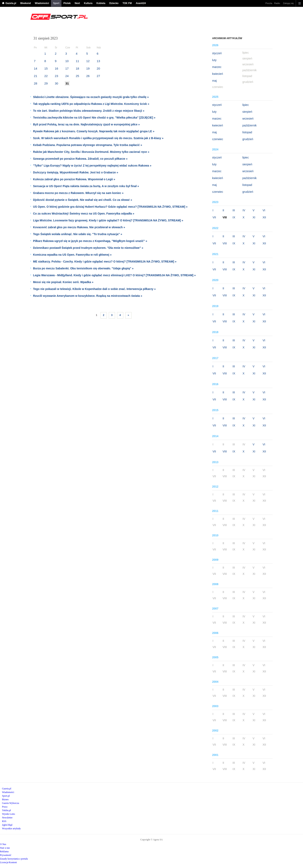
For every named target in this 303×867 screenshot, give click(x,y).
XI (254, 217)
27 (98, 76)
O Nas (3, 844)
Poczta (268, 3)
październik (249, 125)
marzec (216, 67)
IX (233, 217)
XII (264, 217)
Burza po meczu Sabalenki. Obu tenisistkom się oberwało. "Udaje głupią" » (83, 268)
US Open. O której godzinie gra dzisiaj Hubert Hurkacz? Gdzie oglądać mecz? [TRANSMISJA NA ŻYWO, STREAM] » (110, 206)
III (233, 210)
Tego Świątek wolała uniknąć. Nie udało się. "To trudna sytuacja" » (77, 234)
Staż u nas (5, 847)
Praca (4, 806)
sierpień (247, 111)
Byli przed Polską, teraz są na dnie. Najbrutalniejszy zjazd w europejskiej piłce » (86, 124)
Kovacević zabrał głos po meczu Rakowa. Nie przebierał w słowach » (79, 227)
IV (244, 210)
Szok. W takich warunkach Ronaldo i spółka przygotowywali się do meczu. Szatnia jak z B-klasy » (98, 138)
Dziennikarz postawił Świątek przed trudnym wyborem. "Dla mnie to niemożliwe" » (88, 247)
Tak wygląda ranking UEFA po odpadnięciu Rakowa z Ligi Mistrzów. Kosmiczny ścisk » (91, 103)
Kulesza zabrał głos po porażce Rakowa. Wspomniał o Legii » (74, 179)
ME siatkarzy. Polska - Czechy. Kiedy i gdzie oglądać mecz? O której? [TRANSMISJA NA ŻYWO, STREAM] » (104, 261)
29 (46, 83)
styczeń (217, 53)
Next (77, 3)
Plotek (67, 3)
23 (56, 76)
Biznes (5, 799)
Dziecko (113, 3)
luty (214, 60)
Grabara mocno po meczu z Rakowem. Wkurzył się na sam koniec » (78, 193)
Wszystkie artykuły (11, 828)
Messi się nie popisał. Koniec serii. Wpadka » (63, 282)
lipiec (245, 104)
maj (214, 80)
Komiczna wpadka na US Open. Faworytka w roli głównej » (72, 254)
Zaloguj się (288, 3)
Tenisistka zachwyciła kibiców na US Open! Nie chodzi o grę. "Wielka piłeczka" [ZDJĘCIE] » (94, 117)
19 (88, 68)
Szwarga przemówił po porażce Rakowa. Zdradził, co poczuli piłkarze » (80, 158)
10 (67, 61)
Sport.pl (6, 795)
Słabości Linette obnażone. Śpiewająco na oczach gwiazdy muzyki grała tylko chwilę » (91, 97)
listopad (247, 132)
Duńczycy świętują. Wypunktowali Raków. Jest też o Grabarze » (75, 172)
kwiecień (217, 73)
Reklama (4, 851)
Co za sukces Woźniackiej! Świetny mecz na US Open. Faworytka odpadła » (83, 213)
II (223, 210)
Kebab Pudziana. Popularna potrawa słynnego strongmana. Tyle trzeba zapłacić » (87, 145)
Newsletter (7, 817)
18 (77, 68)
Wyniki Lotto (8, 814)
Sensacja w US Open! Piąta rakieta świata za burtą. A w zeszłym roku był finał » (86, 186)
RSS (4, 821)
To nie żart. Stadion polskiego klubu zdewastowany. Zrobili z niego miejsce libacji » (88, 110)
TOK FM (127, 3)
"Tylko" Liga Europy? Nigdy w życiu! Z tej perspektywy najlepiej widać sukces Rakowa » (92, 165)
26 (88, 76)
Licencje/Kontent (8, 862)
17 (67, 68)
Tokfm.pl (6, 810)
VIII (225, 243)
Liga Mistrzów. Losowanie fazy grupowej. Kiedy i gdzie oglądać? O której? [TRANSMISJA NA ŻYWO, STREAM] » (108, 220)
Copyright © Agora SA (151, 839)
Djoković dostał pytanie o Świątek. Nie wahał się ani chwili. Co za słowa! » (82, 199)
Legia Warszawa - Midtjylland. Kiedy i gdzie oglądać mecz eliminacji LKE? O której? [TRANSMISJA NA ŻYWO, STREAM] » (114, 275)
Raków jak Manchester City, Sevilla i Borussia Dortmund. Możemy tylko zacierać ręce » (91, 151)
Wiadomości (42, 3)
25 (77, 76)
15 (46, 68)
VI (264, 210)
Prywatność (5, 855)
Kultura (88, 3)
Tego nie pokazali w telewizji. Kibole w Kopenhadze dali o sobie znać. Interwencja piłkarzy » (94, 289)
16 (56, 68)
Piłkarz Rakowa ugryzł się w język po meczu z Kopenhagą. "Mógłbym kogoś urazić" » (90, 241)
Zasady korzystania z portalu (14, 858)
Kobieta (101, 3)
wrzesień (247, 118)
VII (214, 217)
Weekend (25, 3)
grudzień (247, 139)
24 (67, 76)
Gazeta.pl (10, 3)
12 (88, 61)
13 (98, 61)
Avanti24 (141, 3)
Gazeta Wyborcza (10, 803)
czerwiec (217, 139)
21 (35, 76)
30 (56, 83)
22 (46, 76)
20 (98, 68)
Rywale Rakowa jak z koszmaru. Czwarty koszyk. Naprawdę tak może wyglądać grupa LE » (93, 131)
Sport (56, 3)
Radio (277, 3)
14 (35, 68)
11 (77, 61)
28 (35, 83)
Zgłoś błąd (7, 824)
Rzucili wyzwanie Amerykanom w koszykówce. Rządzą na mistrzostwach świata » (87, 295)
